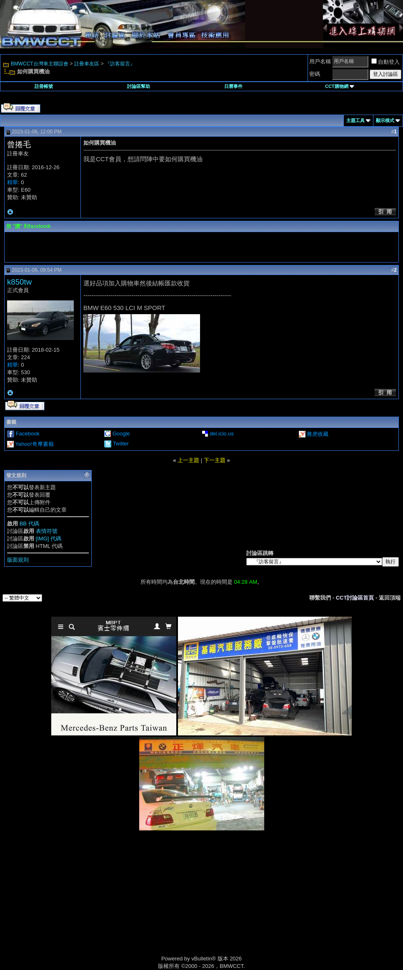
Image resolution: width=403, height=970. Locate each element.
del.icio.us (222, 433)
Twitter (121, 443)
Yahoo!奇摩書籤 (34, 444)
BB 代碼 (29, 523)
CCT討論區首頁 (355, 598)
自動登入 (385, 62)
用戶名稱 (320, 61)
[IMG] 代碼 (48, 538)
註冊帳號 (44, 86)
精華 (12, 182)
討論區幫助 (138, 86)
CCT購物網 (339, 86)
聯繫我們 (320, 598)
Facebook (28, 433)
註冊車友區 (86, 64)
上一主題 (188, 460)
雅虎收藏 (317, 434)
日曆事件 (233, 86)
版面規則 (18, 560)
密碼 (314, 74)
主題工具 (355, 120)
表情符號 (47, 531)
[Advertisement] (130, 902)
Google (121, 433)
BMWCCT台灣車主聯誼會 (39, 64)
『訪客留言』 (120, 64)
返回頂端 (389, 598)
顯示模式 (385, 120)
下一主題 (214, 460)
